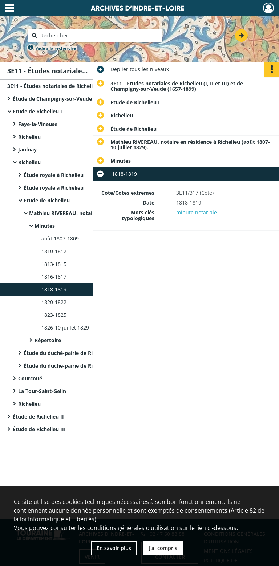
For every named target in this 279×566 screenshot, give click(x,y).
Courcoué (31, 378)
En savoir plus (114, 548)
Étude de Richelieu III (40, 429)
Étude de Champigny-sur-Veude (52, 98)
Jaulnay (28, 149)
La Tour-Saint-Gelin (43, 391)
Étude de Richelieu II (38, 416)
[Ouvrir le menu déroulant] (9, 8)
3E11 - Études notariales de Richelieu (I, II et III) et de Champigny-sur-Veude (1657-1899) (80, 85)
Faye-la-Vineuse (38, 124)
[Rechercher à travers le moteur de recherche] (98, 35)
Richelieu (30, 136)
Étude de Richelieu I (38, 111)
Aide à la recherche (56, 48)
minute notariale (196, 212)
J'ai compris (163, 548)
